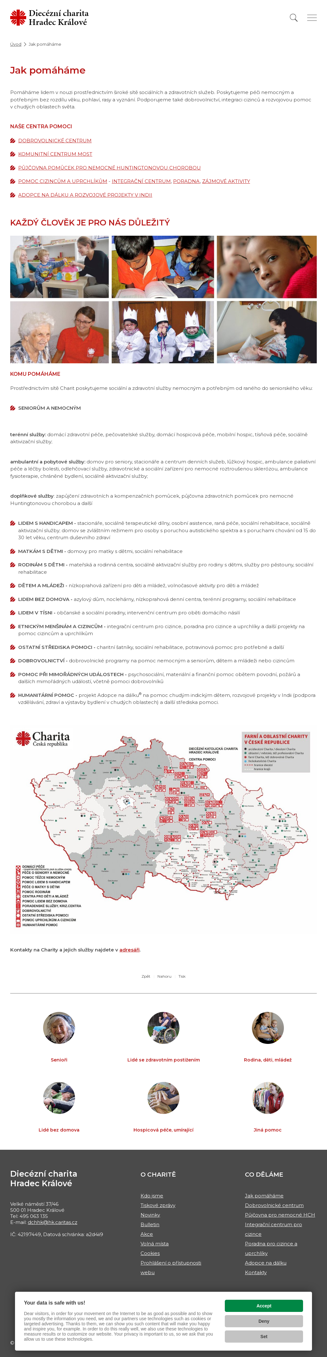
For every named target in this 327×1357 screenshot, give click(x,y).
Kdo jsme (152, 1196)
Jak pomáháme (264, 1196)
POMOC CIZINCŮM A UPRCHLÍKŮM (62, 181)
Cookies (150, 1253)
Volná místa (155, 1244)
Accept (263, 1305)
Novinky (150, 1215)
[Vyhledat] (294, 18)
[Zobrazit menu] (312, 17)
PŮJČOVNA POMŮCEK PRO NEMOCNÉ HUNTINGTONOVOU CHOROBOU (109, 168)
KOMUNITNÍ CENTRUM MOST (55, 154)
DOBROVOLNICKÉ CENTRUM (55, 141)
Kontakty (256, 1272)
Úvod (15, 44)
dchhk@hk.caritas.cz (52, 1222)
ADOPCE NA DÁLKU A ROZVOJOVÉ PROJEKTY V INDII (85, 195)
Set (264, 1336)
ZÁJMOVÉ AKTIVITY (226, 181)
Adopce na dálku (265, 1263)
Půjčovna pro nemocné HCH (280, 1215)
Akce (147, 1234)
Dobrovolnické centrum (274, 1205)
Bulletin (150, 1224)
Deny (263, 1321)
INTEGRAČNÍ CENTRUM (141, 181)
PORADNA (186, 181)
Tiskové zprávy (158, 1205)
